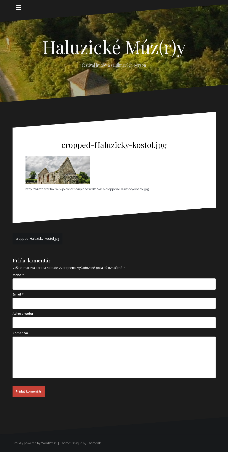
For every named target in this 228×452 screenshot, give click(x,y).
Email (18, 294)
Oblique (77, 443)
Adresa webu (23, 313)
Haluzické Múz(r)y (114, 47)
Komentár (20, 333)
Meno (18, 275)
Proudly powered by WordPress (35, 443)
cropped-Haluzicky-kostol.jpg (37, 238)
